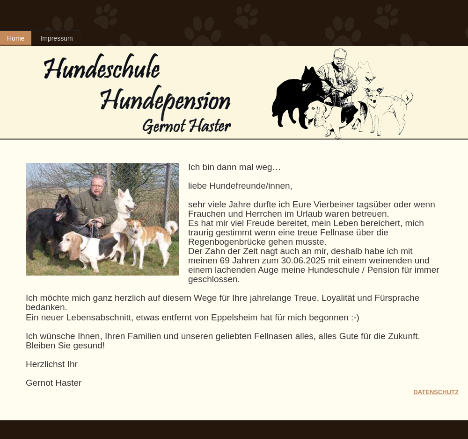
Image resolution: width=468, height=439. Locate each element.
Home (15, 38)
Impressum (56, 38)
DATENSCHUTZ (436, 392)
